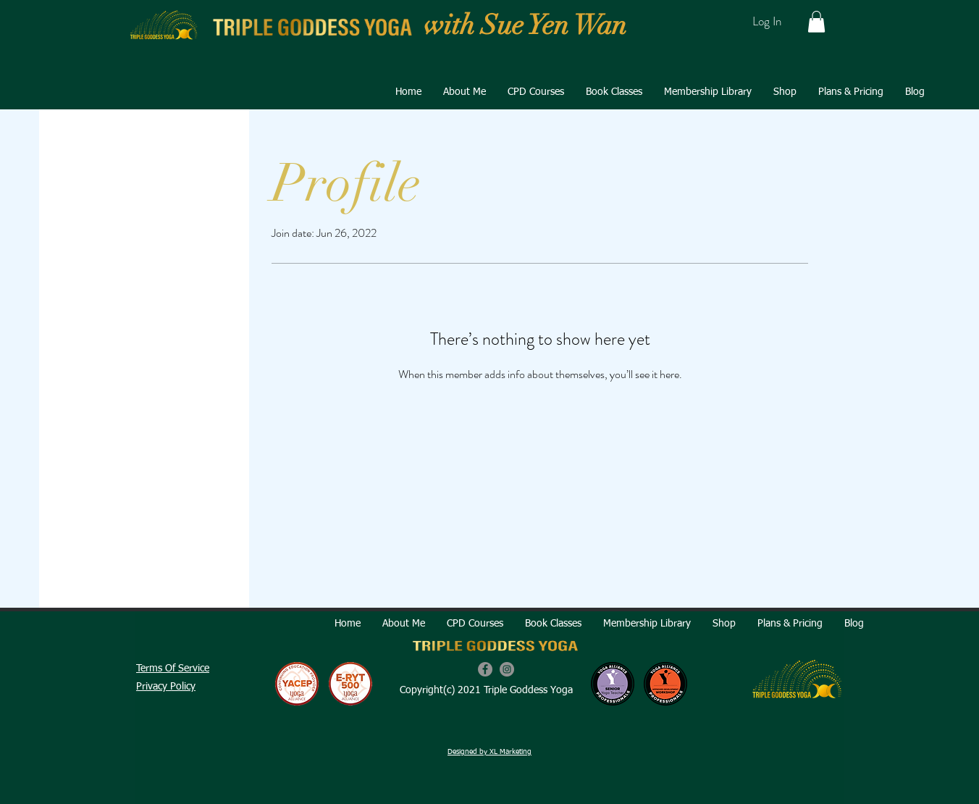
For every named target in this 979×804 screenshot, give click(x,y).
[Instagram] (507, 669)
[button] (816, 22)
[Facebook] (485, 669)
